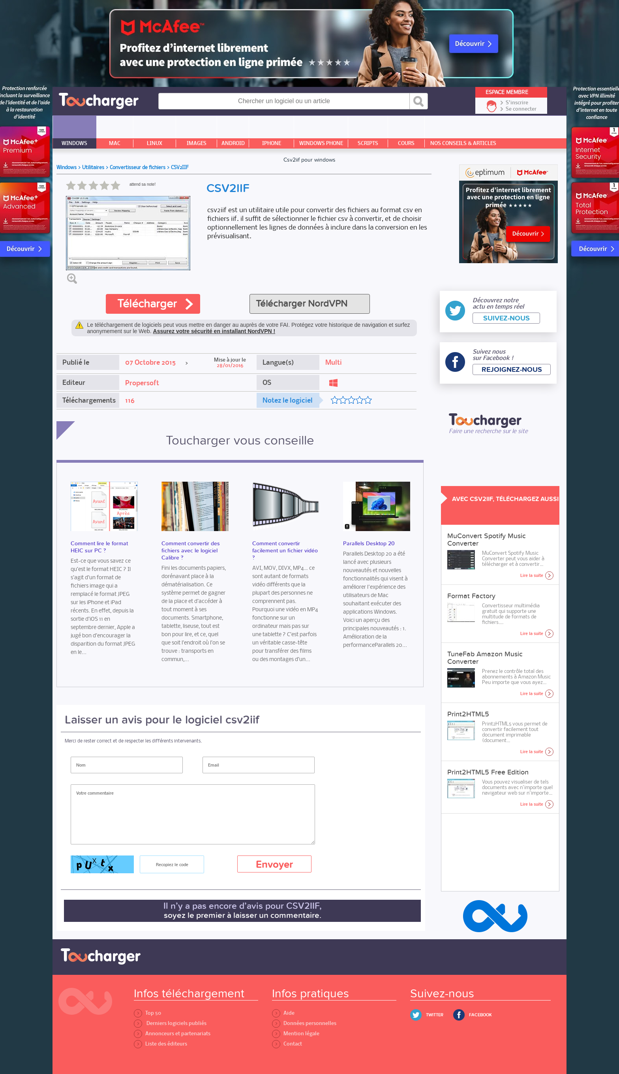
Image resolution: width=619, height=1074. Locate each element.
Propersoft (142, 382)
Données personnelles (304, 1023)
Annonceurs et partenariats (172, 1033)
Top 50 (147, 1013)
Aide (283, 1013)
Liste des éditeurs (160, 1044)
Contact (287, 1044)
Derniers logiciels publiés (170, 1023)
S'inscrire (517, 103)
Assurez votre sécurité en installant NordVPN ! (214, 331)
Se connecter (521, 109)
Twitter (434, 1014)
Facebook (480, 1014)
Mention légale (295, 1033)
